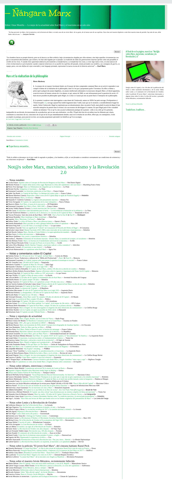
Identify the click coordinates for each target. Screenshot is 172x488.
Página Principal (65, 136)
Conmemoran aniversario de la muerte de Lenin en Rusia (45, 368)
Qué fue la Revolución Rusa (32, 405)
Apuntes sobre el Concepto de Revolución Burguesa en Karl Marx (42, 183)
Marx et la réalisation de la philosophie (27, 76)
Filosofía (25, 128)
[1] (45, 103)
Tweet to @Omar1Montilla (134, 104)
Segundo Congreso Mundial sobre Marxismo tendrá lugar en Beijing (32, 370)
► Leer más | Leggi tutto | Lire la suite (18, 119)
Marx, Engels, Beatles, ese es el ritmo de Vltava (36, 319)
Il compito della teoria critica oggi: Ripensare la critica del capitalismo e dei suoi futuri (50, 185)
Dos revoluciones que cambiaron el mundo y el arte (37, 407)
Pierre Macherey (33, 128)
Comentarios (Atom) (21, 140)
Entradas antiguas (114, 136)
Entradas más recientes (14, 136)
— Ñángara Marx (38, 13)
